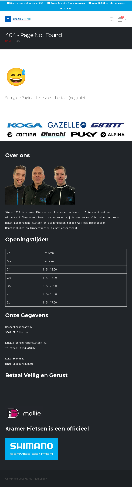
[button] (8, 19)
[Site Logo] (22, 19)
